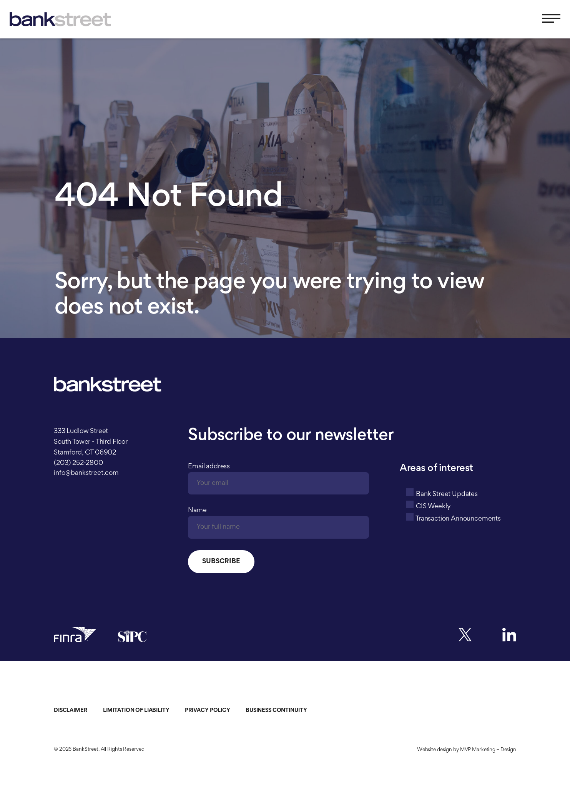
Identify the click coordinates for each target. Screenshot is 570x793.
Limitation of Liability (136, 710)
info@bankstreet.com (86, 473)
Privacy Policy (207, 710)
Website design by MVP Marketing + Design (466, 750)
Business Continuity (276, 710)
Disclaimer (71, 710)
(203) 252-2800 (78, 463)
